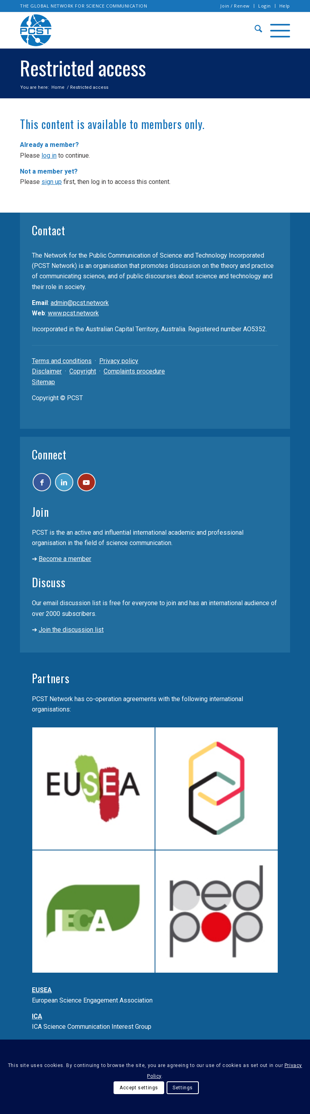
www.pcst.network (73, 313)
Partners (51, 682)
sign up (51, 182)
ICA (37, 1020)
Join (40, 515)
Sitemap (43, 382)
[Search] (254, 30)
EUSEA (42, 993)
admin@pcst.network (80, 303)
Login (264, 6)
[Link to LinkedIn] (70, 484)
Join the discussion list (71, 633)
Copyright (82, 371)
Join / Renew (235, 6)
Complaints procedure (134, 371)
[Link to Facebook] (44, 484)
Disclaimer (47, 371)
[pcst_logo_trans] (36, 30)
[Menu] (276, 30)
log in (49, 155)
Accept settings (139, 1088)
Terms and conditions (62, 361)
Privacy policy (118, 361)
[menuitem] (235, 6)
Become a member (65, 562)
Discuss (49, 586)
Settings (183, 1088)
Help (284, 6)
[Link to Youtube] (96, 484)
